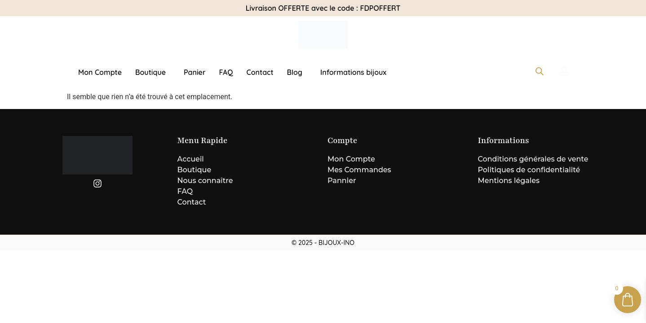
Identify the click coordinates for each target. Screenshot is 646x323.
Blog (294, 72)
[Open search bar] (539, 71)
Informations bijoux (353, 72)
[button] (152, 72)
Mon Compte (100, 72)
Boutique (150, 72)
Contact (260, 72)
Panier (195, 72)
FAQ (226, 72)
